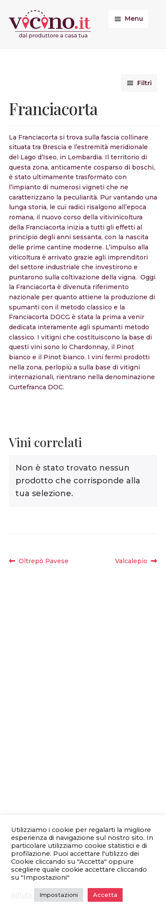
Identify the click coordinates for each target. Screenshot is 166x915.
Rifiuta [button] (21, 895)
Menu (134, 19)
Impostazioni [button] (58, 894)
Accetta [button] (105, 894)
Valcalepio (133, 561)
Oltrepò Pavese (43, 561)
